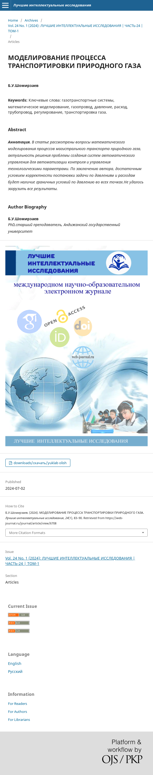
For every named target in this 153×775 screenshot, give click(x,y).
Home (13, 20)
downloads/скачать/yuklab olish (40, 462)
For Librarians (19, 719)
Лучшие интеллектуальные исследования (52, 5)
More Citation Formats (27, 532)
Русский (15, 671)
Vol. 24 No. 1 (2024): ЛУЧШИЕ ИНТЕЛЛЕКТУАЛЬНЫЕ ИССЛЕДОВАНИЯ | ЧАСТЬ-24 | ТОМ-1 (75, 28)
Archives (31, 20)
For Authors (17, 711)
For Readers (17, 703)
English (14, 663)
